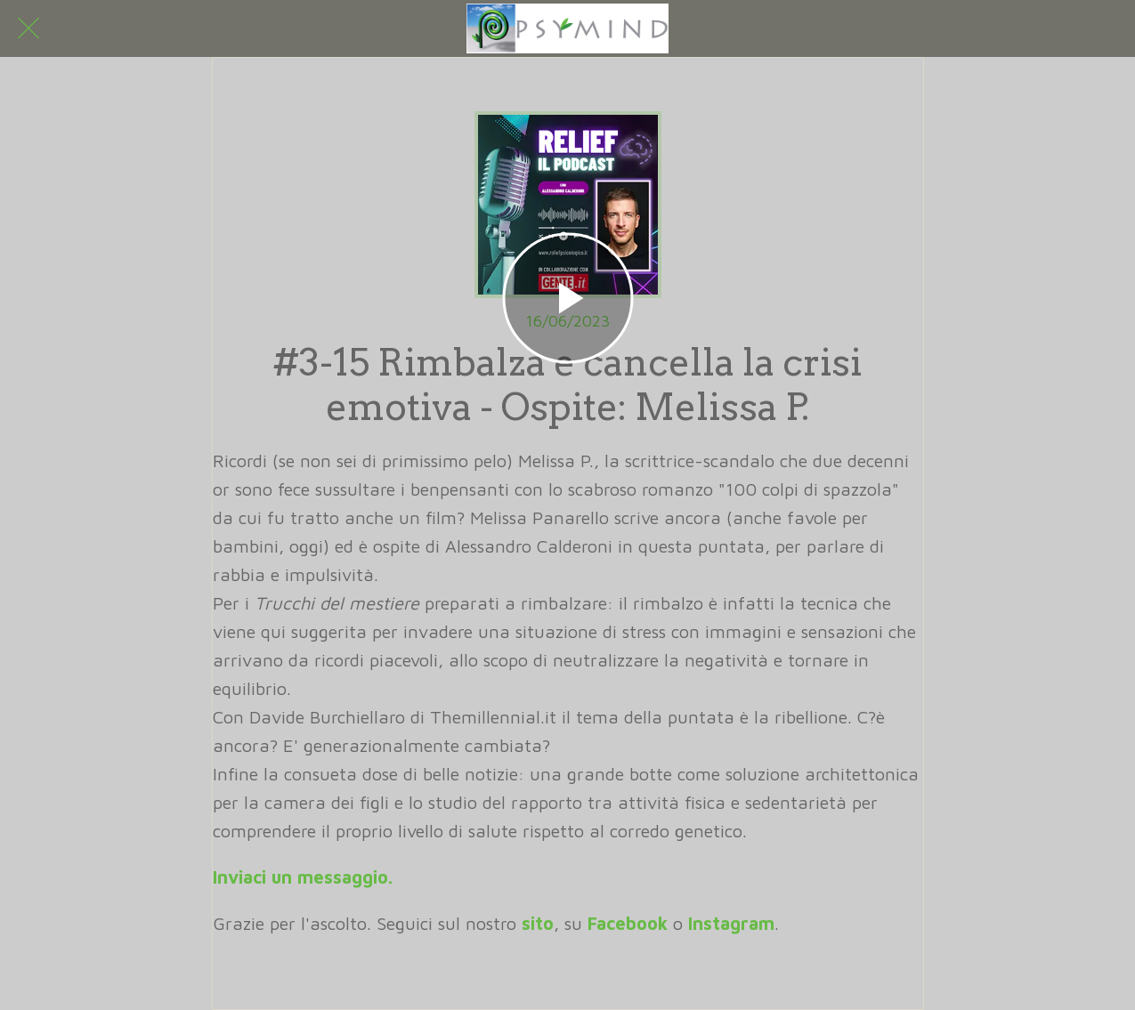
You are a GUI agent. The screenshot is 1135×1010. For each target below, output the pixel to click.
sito (538, 923)
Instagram (731, 923)
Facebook (628, 923)
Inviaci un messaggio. (303, 877)
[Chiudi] (28, 28)
